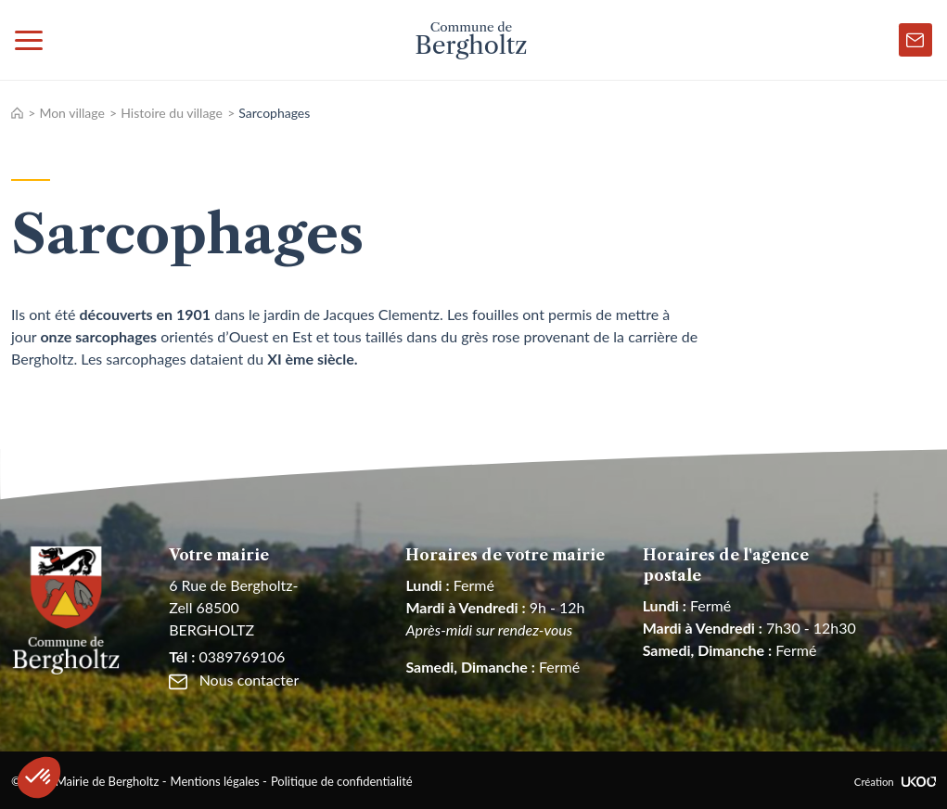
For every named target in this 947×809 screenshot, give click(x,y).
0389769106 (227, 656)
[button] (39, 777)
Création (895, 782)
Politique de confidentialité (342, 781)
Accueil (17, 113)
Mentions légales (215, 781)
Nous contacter (234, 679)
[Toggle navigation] (29, 40)
